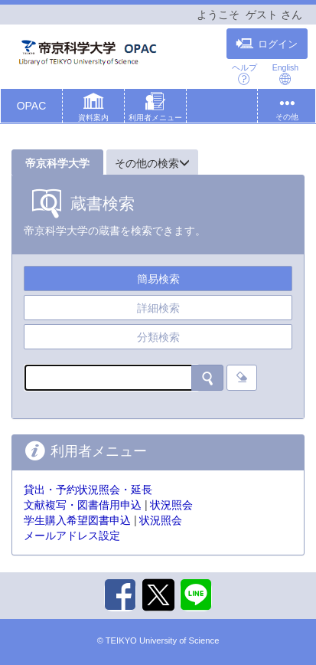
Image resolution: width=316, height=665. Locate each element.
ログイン (267, 43)
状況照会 (171, 505)
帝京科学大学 (57, 163)
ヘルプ (244, 74)
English (285, 74)
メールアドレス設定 (72, 535)
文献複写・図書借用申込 (83, 505)
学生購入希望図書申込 (77, 520)
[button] (93, 109)
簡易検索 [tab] (158, 279)
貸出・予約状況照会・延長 (88, 489)
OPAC (32, 106)
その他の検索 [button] (152, 163)
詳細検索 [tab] (158, 308)
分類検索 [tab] (158, 337)
